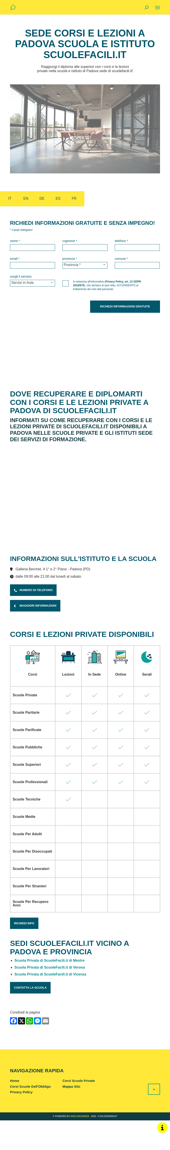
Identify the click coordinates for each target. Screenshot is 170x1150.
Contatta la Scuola (30, 1017)
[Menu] (157, 7)
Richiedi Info (24, 952)
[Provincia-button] (84, 265)
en (25, 198)
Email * (15, 258)
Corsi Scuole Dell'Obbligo (30, 1116)
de (42, 198)
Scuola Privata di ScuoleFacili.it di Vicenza (50, 1004)
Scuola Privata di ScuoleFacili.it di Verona (49, 997)
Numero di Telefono (33, 620)
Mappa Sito (71, 1116)
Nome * (15, 241)
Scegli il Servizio (21, 276)
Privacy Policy (21, 1122)
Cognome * (69, 241)
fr (74, 198)
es (58, 198)
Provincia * (69, 258)
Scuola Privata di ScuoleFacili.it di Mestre (49, 990)
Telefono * (121, 241)
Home (14, 1110)
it (9, 198)
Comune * (121, 258)
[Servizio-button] (32, 283)
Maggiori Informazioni (35, 635)
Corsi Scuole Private (79, 1110)
